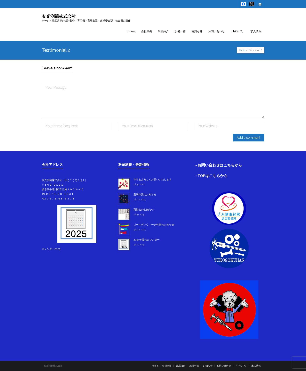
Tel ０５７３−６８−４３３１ (58, 193)
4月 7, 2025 (138, 244)
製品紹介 (180, 365)
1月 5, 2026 (138, 184)
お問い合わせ (224, 365)
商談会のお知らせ (143, 209)
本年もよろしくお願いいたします (152, 179)
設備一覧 (194, 365)
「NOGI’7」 (241, 365)
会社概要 (167, 365)
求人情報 (256, 365)
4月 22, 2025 (139, 229)
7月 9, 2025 (138, 214)
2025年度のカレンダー (146, 239)
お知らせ (208, 365)
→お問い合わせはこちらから (218, 165)
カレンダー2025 (51, 249)
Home (242, 50)
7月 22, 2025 (139, 199)
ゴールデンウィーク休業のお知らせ (153, 224)
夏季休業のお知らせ (144, 194)
